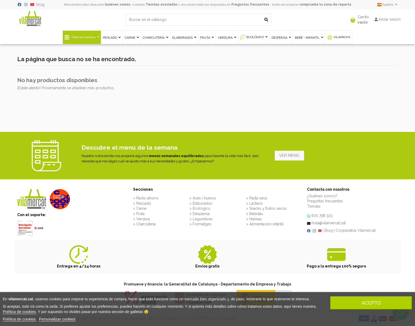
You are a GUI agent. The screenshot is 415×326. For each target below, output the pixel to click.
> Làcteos (254, 203)
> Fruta (139, 214)
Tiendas (314, 206)
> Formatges (200, 224)
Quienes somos (117, 4)
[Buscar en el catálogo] (266, 20)
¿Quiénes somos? (322, 196)
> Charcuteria (144, 224)
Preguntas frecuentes (250, 4)
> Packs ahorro (146, 198)
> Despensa (200, 214)
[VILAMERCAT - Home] (30, 18)
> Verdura (141, 219)
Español (387, 4)
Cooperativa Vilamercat (356, 230)
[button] (359, 18)
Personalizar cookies (57, 319)
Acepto (371, 303)
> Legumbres (201, 219)
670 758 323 (322, 215)
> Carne (139, 208)
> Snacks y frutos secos (266, 208)
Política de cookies (19, 311)
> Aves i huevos (203, 198)
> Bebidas (254, 214)
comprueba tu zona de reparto (325, 4)
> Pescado (142, 203)
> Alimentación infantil (264, 224)
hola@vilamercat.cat (329, 223)
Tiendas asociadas (162, 4)
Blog (328, 230)
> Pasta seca (256, 198)
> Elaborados (201, 203)
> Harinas (254, 219)
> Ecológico (200, 208)
